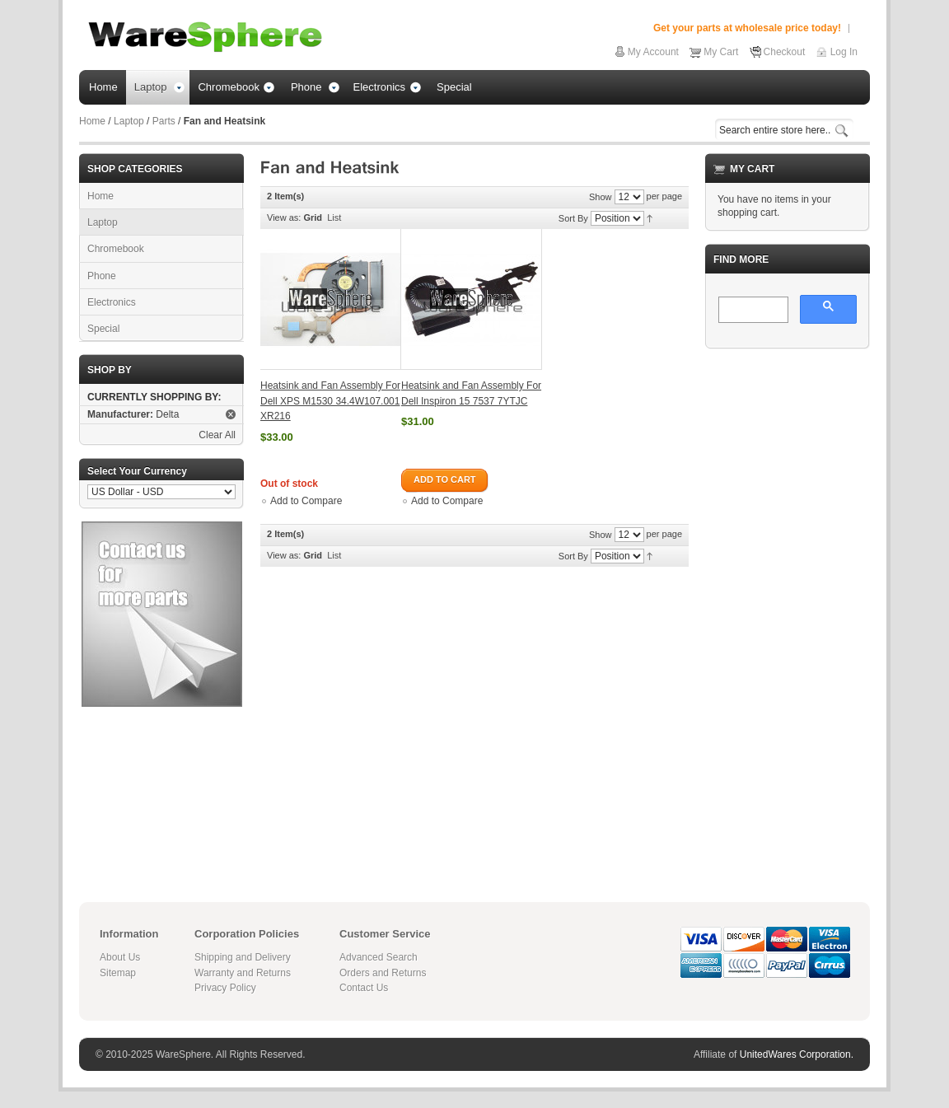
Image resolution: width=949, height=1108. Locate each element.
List (334, 217)
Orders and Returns (382, 973)
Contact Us (363, 987)
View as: (284, 217)
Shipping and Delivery (242, 957)
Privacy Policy (225, 987)
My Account (653, 52)
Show (600, 197)
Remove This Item (231, 414)
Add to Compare (306, 501)
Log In (844, 52)
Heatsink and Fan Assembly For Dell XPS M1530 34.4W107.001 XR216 (330, 401)
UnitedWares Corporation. (796, 1054)
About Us (120, 957)
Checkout (785, 52)
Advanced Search (378, 957)
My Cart (721, 52)
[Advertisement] (787, 609)
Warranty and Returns (242, 973)
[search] (752, 310)
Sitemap (118, 973)
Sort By (573, 218)
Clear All (217, 435)
